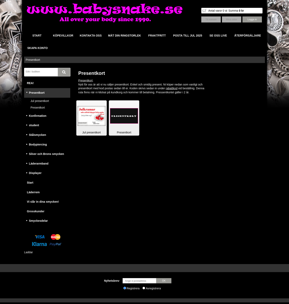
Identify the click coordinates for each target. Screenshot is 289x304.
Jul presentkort (40, 101)
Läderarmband (38, 163)
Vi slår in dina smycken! (43, 201)
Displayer (35, 173)
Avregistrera (153, 288)
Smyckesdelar (38, 220)
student (34, 125)
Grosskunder (35, 211)
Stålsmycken (37, 134)
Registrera (133, 288)
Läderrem (33, 192)
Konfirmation (37, 115)
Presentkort (33, 59)
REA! (30, 83)
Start (30, 182)
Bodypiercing (38, 144)
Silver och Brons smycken (46, 154)
